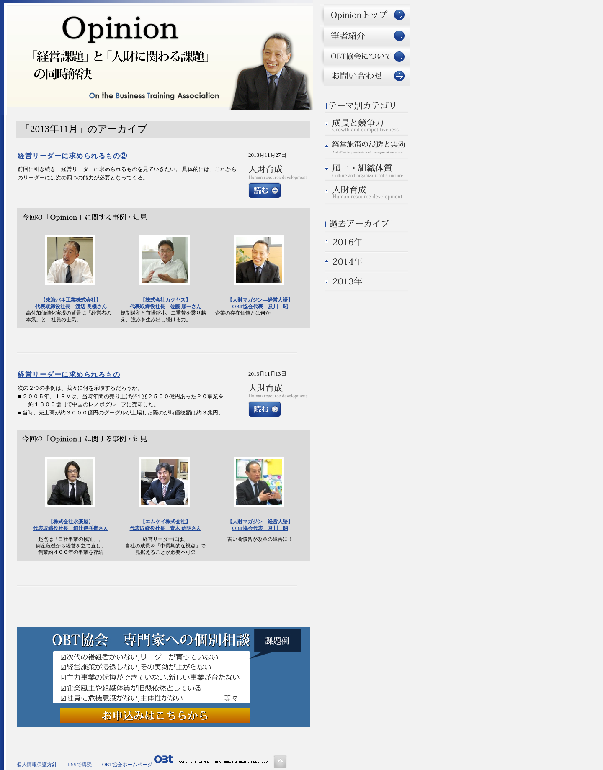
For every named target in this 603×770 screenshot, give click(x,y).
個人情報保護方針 (37, 764)
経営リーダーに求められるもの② (73, 155)
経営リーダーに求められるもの (69, 374)
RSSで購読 (79, 764)
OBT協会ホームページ (127, 764)
